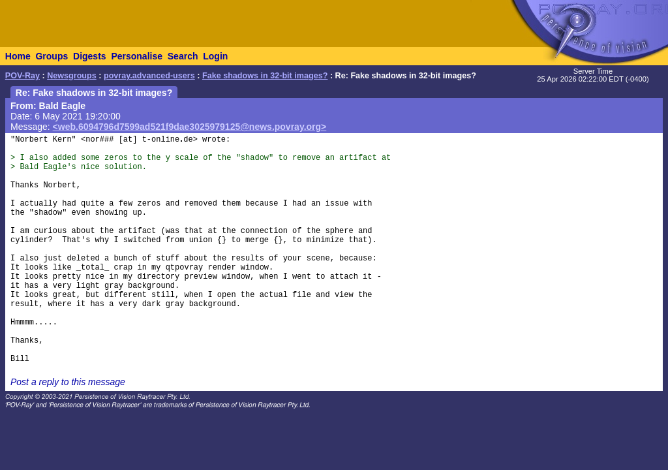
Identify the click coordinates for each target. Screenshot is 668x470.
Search (183, 56)
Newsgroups (72, 75)
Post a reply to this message (67, 382)
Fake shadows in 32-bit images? (264, 75)
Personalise (136, 56)
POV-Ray (22, 75)
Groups (51, 56)
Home (18, 56)
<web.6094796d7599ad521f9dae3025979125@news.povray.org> (190, 126)
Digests (89, 56)
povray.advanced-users (149, 75)
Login (215, 56)
